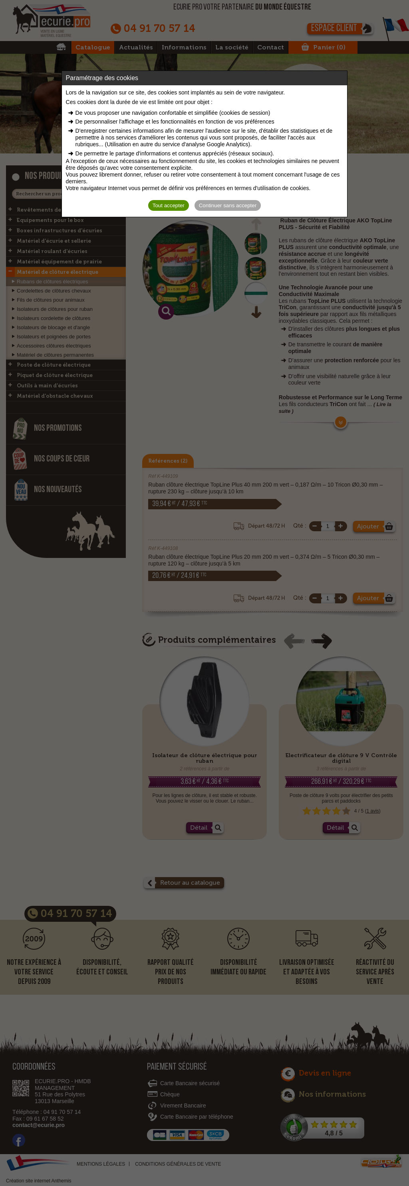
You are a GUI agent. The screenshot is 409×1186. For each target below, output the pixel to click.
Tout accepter (169, 205)
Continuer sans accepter (227, 205)
